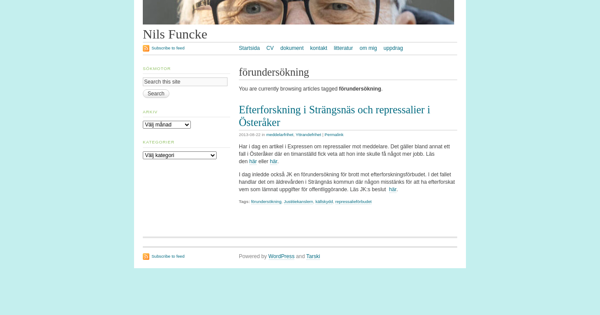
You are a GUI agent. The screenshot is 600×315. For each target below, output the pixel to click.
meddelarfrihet (279, 134)
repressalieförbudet (353, 201)
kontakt (318, 48)
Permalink (333, 134)
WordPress (282, 256)
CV (270, 48)
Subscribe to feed (168, 48)
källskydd (324, 201)
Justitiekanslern (298, 201)
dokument (291, 48)
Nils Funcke (175, 34)
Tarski (313, 256)
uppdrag (393, 48)
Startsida (249, 48)
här (253, 161)
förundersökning (266, 201)
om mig (368, 48)
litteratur (343, 48)
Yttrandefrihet (308, 134)
